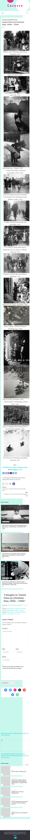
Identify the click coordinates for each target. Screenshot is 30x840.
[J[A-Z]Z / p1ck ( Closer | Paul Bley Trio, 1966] (5, 812)
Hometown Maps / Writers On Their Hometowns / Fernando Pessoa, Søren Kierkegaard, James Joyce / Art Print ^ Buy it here (15, 755)
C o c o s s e (15, 5)
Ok (15, 837)
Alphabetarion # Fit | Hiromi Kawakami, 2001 (18, 792)
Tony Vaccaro (16, 479)
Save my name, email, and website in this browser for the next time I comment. (13, 667)
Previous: (15, 488)
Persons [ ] (13, 800)
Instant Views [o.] (11, 19)
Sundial (11, 549)
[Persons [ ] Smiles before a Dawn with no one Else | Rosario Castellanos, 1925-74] (5, 802)
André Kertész (18, 477)
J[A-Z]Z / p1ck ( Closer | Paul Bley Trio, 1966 (20, 813)
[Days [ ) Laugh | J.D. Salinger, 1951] (5, 770)
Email (17, 649)
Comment (5, 628)
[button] (2, 13)
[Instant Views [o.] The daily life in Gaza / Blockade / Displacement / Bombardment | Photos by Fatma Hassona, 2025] (15, 542)
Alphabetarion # (14, 790)
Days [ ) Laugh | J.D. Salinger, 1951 (19, 771)
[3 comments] (3, 27)
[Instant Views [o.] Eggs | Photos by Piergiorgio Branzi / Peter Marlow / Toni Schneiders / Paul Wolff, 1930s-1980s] (15, 514)
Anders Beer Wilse (9, 477)
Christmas (4, 19)
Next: (15, 494)
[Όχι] (28, 835)
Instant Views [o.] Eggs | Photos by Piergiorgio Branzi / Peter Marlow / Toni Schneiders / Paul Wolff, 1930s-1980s (14, 527)
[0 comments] (3, 530)
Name (3, 649)
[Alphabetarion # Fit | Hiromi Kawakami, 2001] (5, 791)
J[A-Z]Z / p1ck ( (14, 811)
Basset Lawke (9, 479)
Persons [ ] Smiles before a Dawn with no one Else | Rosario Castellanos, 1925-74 (20, 803)
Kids (16, 19)
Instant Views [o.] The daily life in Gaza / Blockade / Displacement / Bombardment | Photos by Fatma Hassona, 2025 (14, 555)
